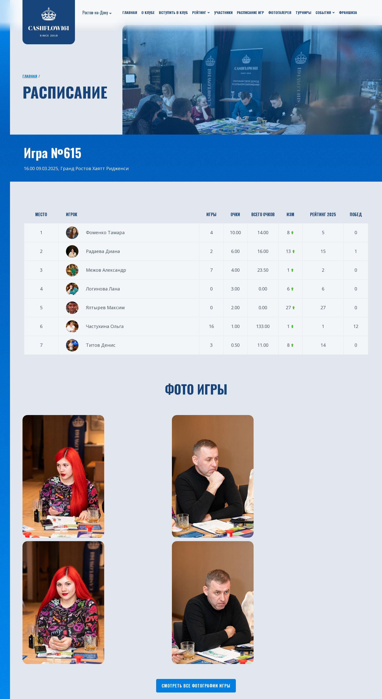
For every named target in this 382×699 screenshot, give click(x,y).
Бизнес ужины (32, 649)
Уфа (139, 657)
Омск (198, 664)
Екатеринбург (149, 634)
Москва (142, 642)
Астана (199, 657)
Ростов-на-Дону (95, 13)
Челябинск (203, 634)
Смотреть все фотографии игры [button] (196, 562)
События (323, 12)
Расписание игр (250, 12)
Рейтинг (199, 12)
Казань (142, 649)
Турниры (303, 12)
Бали (197, 642)
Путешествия (32, 657)
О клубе (148, 12)
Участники (223, 12)
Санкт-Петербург (152, 672)
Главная (129, 12)
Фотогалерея (279, 12)
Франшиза (348, 12)
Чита (198, 672)
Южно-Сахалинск (152, 679)
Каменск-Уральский (212, 679)
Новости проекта (36, 642)
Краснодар (146, 664)
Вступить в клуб (173, 12)
